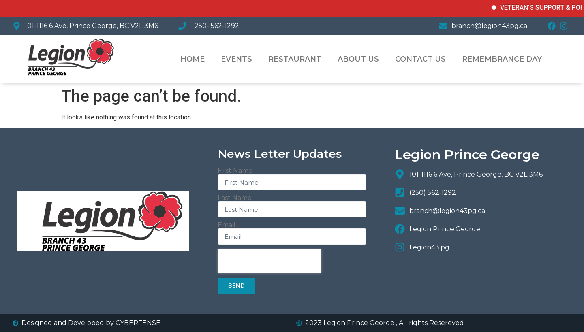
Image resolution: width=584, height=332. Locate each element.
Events (236, 59)
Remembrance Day (502, 59)
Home (192, 59)
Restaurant (294, 59)
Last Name (235, 198)
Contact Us (420, 59)
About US (358, 59)
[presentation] (269, 261)
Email (226, 225)
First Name (235, 171)
